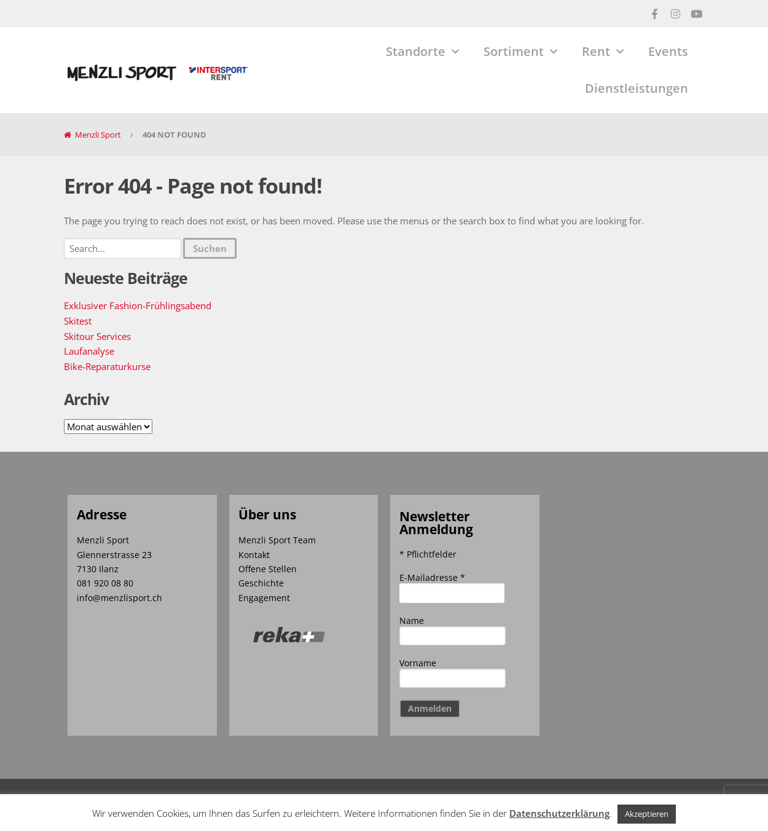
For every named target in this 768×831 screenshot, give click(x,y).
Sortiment (520, 51)
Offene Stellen (267, 569)
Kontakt (254, 555)
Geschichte (261, 583)
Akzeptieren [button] (646, 813)
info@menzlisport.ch (119, 598)
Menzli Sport (98, 134)
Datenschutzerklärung (559, 813)
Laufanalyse (89, 351)
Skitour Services (97, 336)
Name (411, 620)
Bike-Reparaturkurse (107, 366)
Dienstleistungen (636, 88)
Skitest (78, 321)
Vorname (417, 663)
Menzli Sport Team (277, 540)
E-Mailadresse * (432, 577)
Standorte (422, 51)
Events (668, 51)
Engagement (264, 598)
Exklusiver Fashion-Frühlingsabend (137, 305)
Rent (603, 51)
